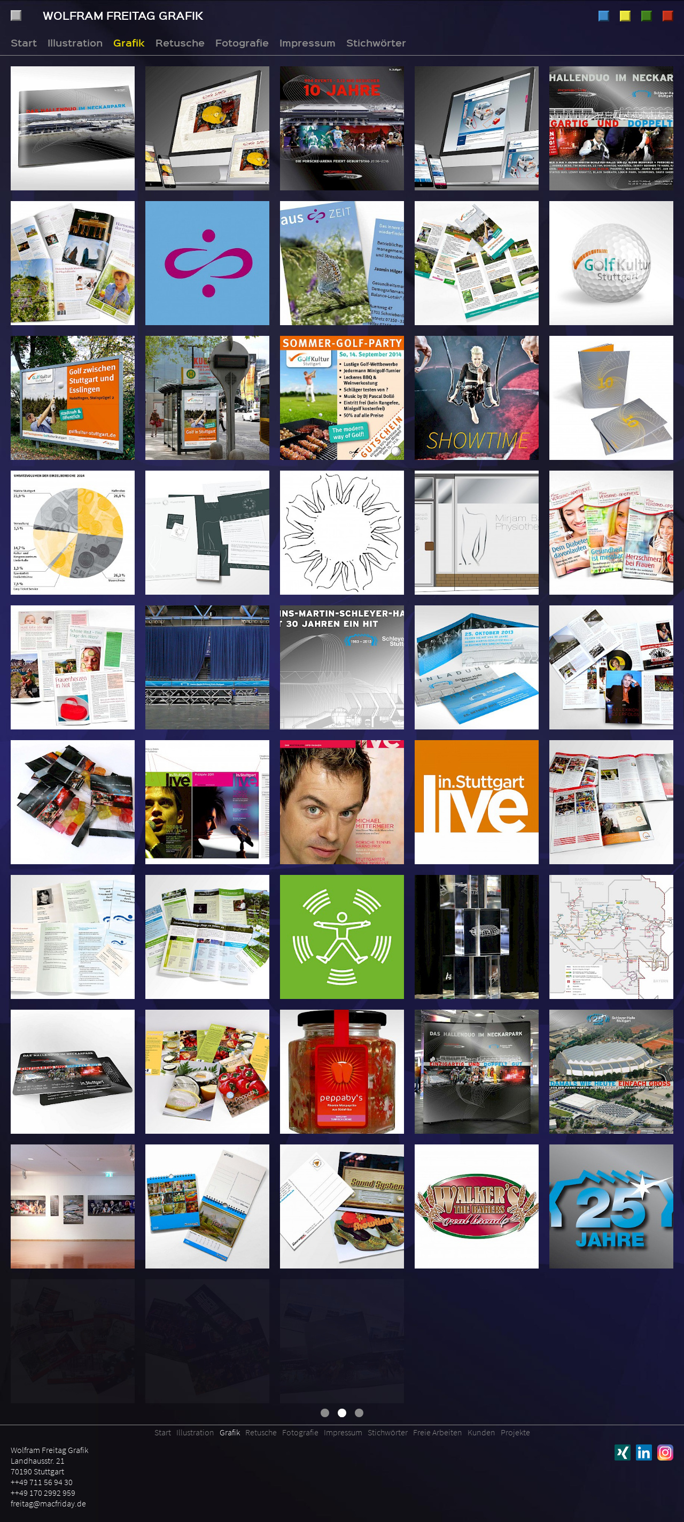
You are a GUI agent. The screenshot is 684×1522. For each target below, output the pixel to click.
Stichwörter (376, 42)
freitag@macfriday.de (48, 1503)
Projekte (515, 1432)
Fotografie (668, 16)
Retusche (646, 16)
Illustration (603, 16)
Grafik (625, 16)
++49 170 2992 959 (43, 1492)
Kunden (481, 1432)
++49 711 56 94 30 (42, 1482)
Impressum (307, 42)
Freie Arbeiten (437, 1432)
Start (24, 42)
